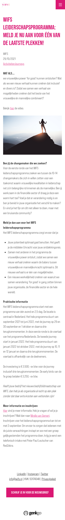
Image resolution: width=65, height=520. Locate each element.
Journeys (19, 64)
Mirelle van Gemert (40, 415)
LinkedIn (21, 474)
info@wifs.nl (15, 479)
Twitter (44, 474)
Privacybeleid (49, 479)
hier (12, 108)
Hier (5, 410)
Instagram (33, 474)
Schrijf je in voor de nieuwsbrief (30, 492)
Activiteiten (9, 64)
